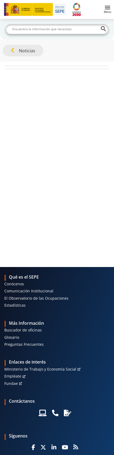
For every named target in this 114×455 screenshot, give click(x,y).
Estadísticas (15, 305)
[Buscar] (57, 29)
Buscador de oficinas (23, 330)
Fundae (11, 383)
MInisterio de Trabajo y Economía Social (40, 369)
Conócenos (14, 283)
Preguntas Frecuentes (24, 344)
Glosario (11, 337)
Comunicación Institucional (28, 290)
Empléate (12, 376)
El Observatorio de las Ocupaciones (36, 298)
